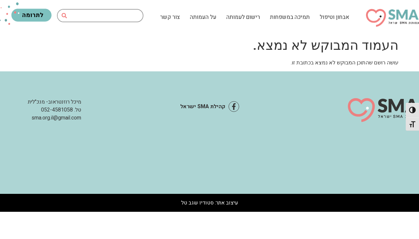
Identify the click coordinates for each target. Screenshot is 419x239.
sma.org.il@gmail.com (56, 118)
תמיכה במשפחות (290, 17)
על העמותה (203, 17)
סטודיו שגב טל (197, 203)
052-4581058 (57, 110)
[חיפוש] (64, 16)
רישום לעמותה (243, 17)
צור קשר (170, 17)
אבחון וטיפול (334, 17)
